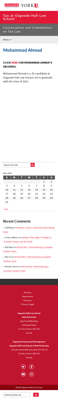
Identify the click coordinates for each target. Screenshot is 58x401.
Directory (27, 292)
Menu (6, 39)
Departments (27, 296)
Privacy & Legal (27, 304)
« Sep (5, 209)
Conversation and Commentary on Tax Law (27, 29)
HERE (14, 62)
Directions (27, 300)
